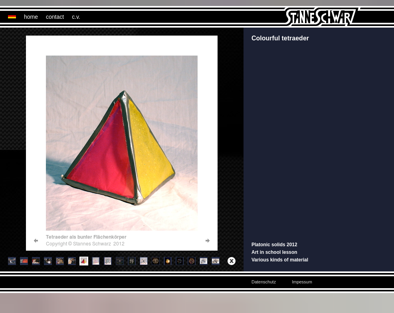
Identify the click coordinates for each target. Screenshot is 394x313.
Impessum (302, 281)
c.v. (76, 17)
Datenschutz (263, 281)
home (31, 17)
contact (55, 17)
